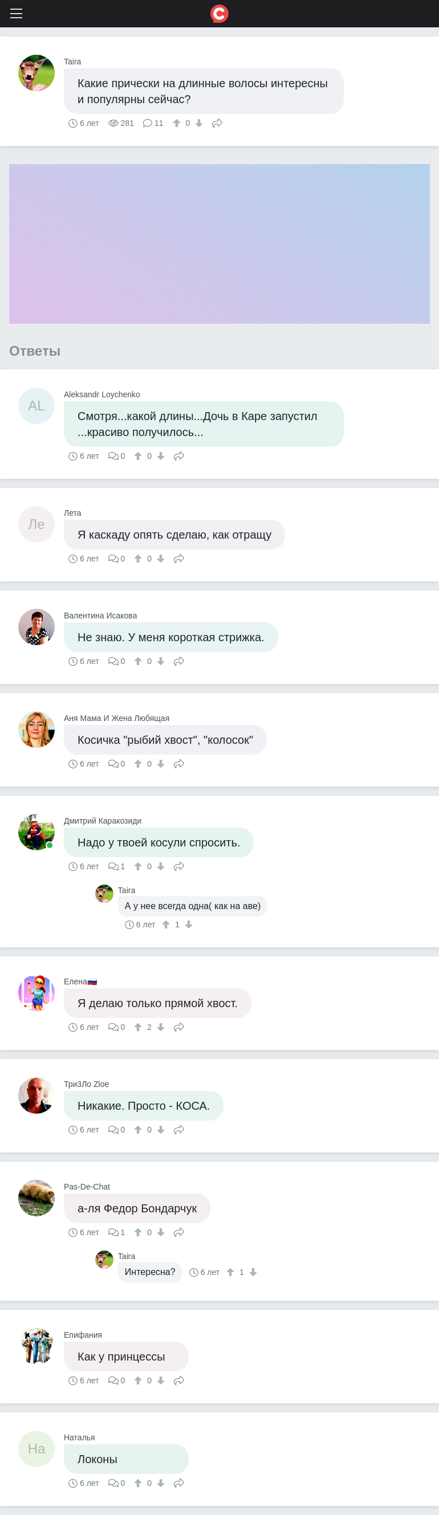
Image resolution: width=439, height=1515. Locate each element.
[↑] (178, 123)
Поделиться (217, 122)
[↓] (197, 123)
